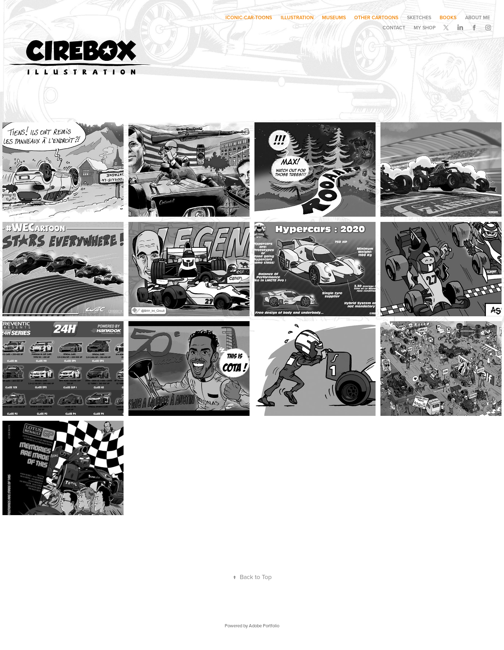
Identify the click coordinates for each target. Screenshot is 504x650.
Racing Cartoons (194, 17)
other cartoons (376, 17)
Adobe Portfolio (264, 625)
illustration (297, 17)
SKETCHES (419, 17)
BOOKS (448, 17)
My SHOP (425, 27)
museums (334, 17)
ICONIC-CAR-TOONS (248, 17)
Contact (394, 27)
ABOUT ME (477, 17)
